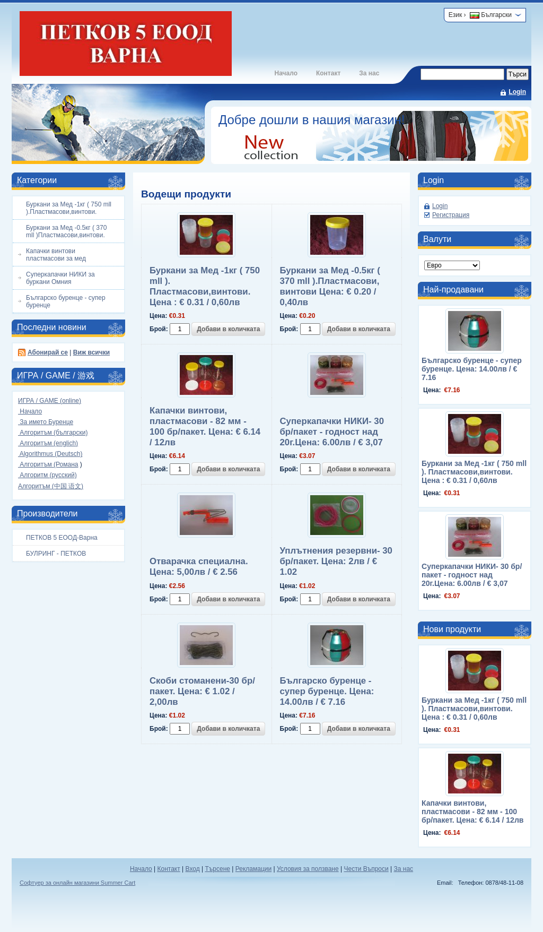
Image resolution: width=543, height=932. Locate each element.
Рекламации (253, 869)
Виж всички (91, 352)
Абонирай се (48, 352)
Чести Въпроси (366, 869)
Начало (285, 73)
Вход (193, 869)
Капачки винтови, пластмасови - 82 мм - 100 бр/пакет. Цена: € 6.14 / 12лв (205, 426)
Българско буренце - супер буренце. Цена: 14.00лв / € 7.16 (327, 691)
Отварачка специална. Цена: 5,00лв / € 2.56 (199, 566)
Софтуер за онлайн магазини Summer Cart (77, 882)
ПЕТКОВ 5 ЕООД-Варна (62, 537)
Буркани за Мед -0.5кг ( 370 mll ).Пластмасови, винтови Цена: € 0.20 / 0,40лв (330, 286)
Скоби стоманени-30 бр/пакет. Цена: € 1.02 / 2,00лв (202, 691)
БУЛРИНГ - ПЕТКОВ (56, 553)
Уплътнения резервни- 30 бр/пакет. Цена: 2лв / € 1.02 (336, 561)
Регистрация (450, 215)
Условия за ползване (308, 869)
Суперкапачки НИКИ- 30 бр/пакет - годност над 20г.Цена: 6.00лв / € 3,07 (332, 431)
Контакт (328, 73)
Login (517, 92)
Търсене (217, 869)
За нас (369, 73)
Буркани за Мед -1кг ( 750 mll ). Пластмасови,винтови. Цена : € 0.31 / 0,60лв (205, 286)
